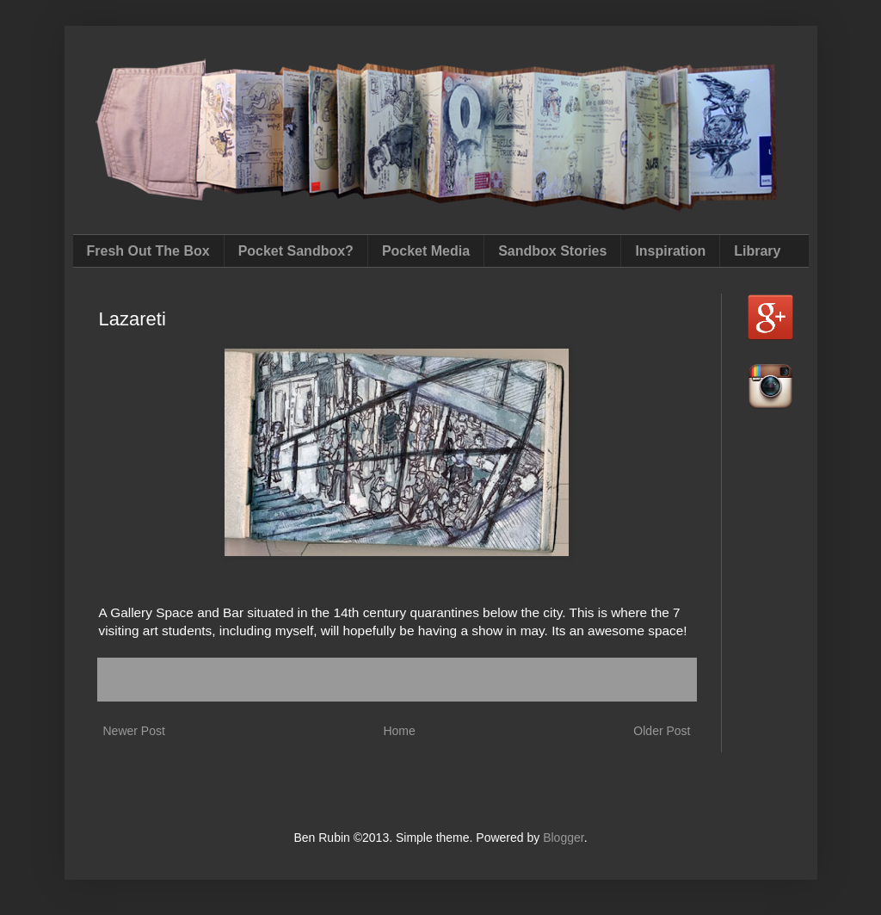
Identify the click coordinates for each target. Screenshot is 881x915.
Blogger (563, 837)
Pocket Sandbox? (296, 251)
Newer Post (134, 731)
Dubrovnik (191, 688)
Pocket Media (426, 251)
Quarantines (295, 688)
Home (399, 731)
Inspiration (670, 251)
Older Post (661, 731)
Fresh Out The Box (148, 251)
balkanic (141, 688)
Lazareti (241, 688)
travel (344, 688)
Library (757, 251)
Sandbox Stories (552, 251)
